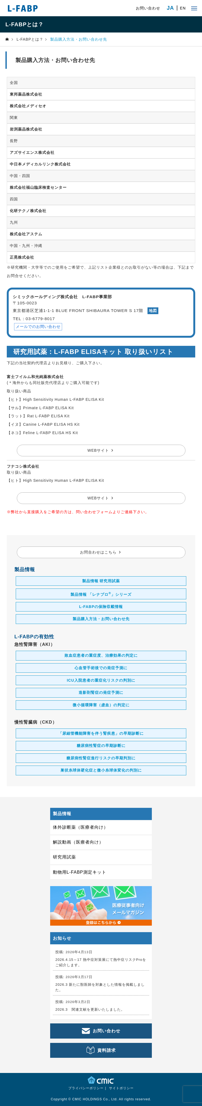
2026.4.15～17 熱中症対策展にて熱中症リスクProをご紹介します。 (100, 962)
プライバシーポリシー (86, 1088)
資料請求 (106, 1050)
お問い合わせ (148, 8)
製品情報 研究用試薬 (101, 581)
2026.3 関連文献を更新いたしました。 (90, 1009)
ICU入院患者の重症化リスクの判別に (101, 680)
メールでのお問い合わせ (38, 326)
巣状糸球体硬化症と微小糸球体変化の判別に (101, 770)
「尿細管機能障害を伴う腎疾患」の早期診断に (101, 733)
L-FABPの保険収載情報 (101, 606)
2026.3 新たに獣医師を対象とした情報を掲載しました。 (100, 987)
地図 (153, 310)
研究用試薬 (64, 857)
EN (183, 8)
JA (170, 8)
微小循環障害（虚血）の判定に (101, 705)
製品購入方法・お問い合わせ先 (101, 619)
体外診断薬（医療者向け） (80, 827)
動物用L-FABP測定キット (79, 872)
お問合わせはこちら (98, 552)
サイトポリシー (121, 1088)
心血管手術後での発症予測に (101, 668)
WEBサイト (98, 450)
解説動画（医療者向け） (78, 842)
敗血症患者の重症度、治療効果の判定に (101, 655)
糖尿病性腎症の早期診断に (101, 745)
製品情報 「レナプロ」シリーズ (100, 594)
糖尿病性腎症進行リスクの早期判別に (101, 758)
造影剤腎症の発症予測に (101, 692)
